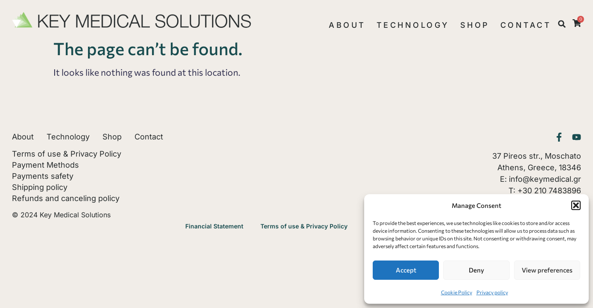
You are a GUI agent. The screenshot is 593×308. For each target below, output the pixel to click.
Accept (406, 270)
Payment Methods (45, 165)
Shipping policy (39, 187)
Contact (526, 25)
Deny (476, 270)
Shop (475, 25)
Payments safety (42, 176)
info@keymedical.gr (545, 179)
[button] (576, 205)
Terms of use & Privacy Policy (66, 154)
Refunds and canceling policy (66, 198)
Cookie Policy (456, 292)
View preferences (547, 270)
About (347, 25)
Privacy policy (492, 292)
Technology (413, 25)
